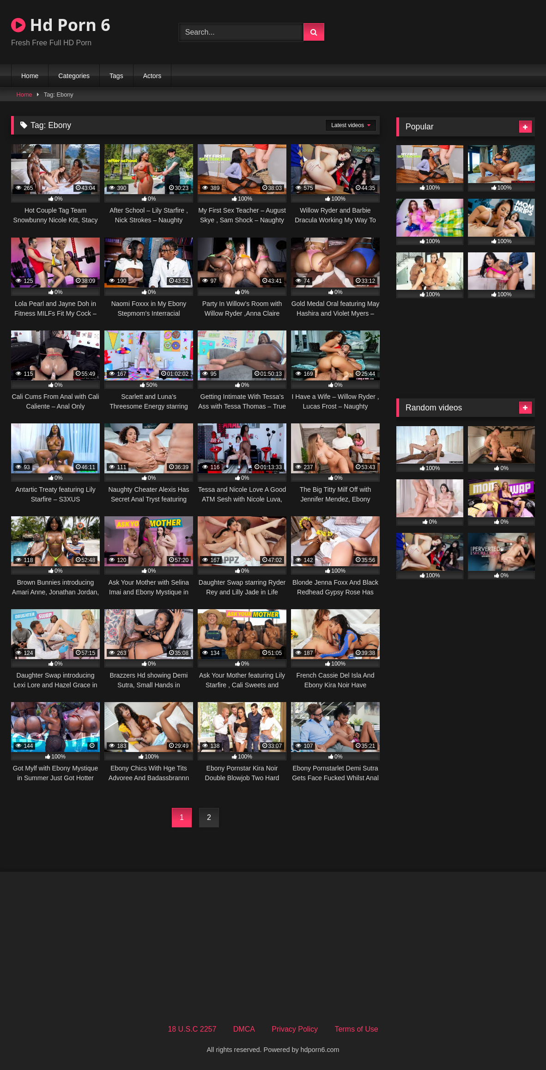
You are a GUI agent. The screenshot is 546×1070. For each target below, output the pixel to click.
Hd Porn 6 (60, 24)
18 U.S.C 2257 (192, 1029)
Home (29, 75)
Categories (74, 75)
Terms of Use (356, 1029)
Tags (116, 75)
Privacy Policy (295, 1029)
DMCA (244, 1029)
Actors (152, 75)
